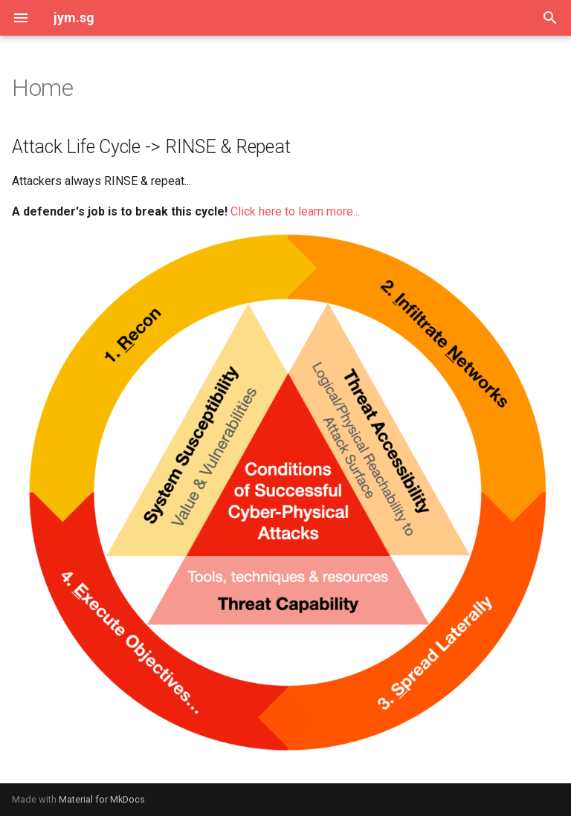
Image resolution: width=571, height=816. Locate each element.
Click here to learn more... (295, 211)
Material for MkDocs (102, 799)
